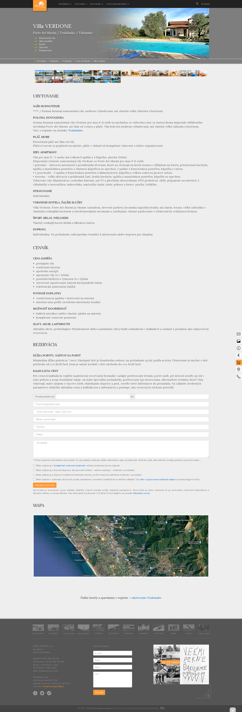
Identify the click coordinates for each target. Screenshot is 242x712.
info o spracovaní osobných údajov (158, 479)
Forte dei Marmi (81, 61)
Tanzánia (128, 629)
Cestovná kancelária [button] (117, 3)
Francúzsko (84, 629)
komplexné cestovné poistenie (69, 465)
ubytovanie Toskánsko (146, 597)
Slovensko (113, 629)
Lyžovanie (158, 629)
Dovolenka (38, 629)
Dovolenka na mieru (101, 708)
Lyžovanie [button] (81, 3)
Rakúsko (98, 629)
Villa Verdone (98, 61)
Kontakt (205, 3)
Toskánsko (66, 61)
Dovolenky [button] (96, 3)
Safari (188, 629)
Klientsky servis (141, 493)
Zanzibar (143, 629)
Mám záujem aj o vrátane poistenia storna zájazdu (76, 465)
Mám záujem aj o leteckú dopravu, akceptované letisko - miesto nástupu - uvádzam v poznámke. (84, 470)
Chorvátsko (69, 629)
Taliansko (53, 61)
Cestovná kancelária (53, 686)
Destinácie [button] (65, 3)
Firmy (173, 629)
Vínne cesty (204, 629)
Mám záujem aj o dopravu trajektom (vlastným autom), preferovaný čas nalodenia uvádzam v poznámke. (87, 474)
